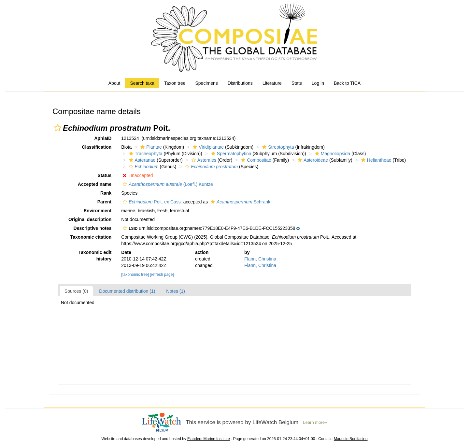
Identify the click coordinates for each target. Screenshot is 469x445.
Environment (98, 210)
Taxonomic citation (91, 237)
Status (105, 175)
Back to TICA (347, 83)
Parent (104, 201)
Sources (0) (76, 291)
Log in (318, 83)
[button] (57, 128)
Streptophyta (277, 147)
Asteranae (141, 160)
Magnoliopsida (331, 153)
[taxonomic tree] (135, 274)
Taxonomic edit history (95, 255)
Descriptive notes (93, 228)
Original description (89, 219)
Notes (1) (175, 291)
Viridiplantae (207, 147)
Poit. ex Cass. (151, 201)
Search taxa (142, 83)
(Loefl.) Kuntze (167, 184)
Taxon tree (174, 83)
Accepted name (94, 184)
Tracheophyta (145, 153)
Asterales (203, 160)
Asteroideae (312, 160)
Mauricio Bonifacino (351, 439)
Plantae (150, 147)
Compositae (255, 160)
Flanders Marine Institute (208, 439)
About (114, 83)
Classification (96, 147)
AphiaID (102, 138)
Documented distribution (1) (127, 291)
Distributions (240, 83)
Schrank (239, 201)
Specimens (206, 83)
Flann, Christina (260, 258)
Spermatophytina (230, 153)
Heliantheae (375, 160)
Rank (105, 193)
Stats (296, 83)
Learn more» (315, 422)
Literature (272, 83)
